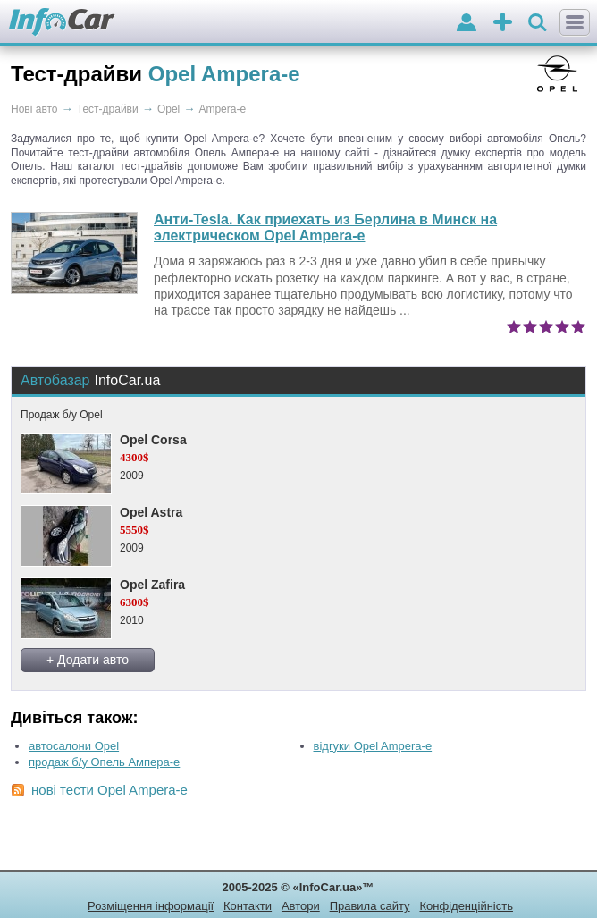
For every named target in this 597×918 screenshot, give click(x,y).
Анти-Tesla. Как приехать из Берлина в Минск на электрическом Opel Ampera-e (325, 227)
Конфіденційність (465, 906)
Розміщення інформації (151, 906)
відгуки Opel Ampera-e (373, 746)
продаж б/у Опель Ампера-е (104, 762)
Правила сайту (370, 906)
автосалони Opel (74, 746)
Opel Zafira (152, 584)
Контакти (247, 906)
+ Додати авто (87, 660)
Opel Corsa (153, 440)
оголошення (503, 24)
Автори (301, 906)
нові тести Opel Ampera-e (109, 789)
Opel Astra (151, 512)
